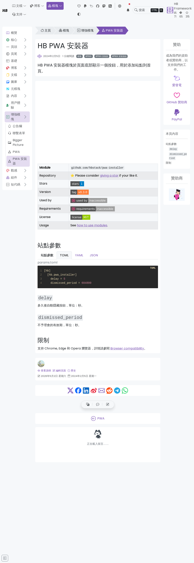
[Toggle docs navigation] (5, 558)
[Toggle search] (136, 10)
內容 (11, 96)
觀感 (11, 170)
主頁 (46, 30)
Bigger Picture (16, 142)
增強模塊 (13, 116)
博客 (35, 6)
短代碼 (13, 184)
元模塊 (13, 89)
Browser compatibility (127, 348)
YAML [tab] (79, 255)
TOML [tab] (64, 255)
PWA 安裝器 (17, 161)
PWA (14, 152)
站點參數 (171, 144)
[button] (19, 6)
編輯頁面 (59, 370)
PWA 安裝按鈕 (120, 56)
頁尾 (11, 54)
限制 (168, 163)
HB (5, 10)
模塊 (53, 6)
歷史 (72, 370)
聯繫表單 (16, 133)
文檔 (11, 75)
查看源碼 (44, 370)
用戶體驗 (13, 105)
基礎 (11, 61)
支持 (17, 14)
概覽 (11, 33)
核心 (11, 40)
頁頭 (11, 47)
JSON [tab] (94, 255)
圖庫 (11, 82)
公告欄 (15, 126)
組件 (11, 177)
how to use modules (92, 225)
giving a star (109, 175)
